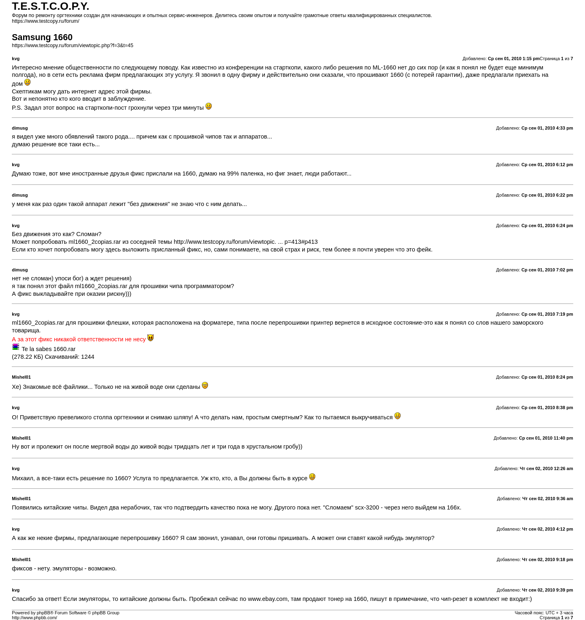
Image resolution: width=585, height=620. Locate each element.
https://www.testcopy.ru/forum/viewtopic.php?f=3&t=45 (72, 45)
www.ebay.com (267, 599)
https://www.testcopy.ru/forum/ (45, 21)
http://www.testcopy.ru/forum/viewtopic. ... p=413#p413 (246, 241)
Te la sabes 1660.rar (49, 349)
